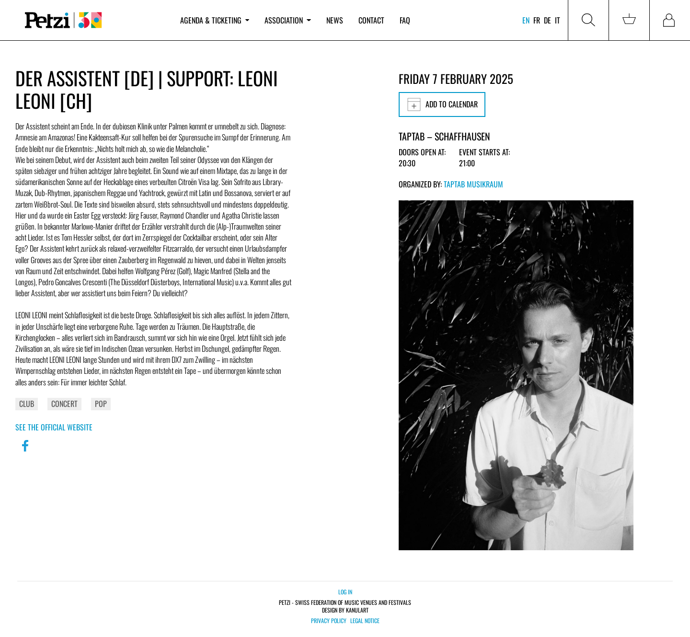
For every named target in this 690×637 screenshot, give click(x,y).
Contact (371, 20)
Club (26, 403)
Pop (101, 403)
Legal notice (365, 621)
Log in (345, 592)
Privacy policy (328, 621)
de (547, 20)
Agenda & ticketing (214, 20)
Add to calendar (442, 104)
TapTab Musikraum (473, 184)
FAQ (405, 20)
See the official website (53, 427)
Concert (64, 403)
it (557, 20)
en (525, 20)
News (334, 20)
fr (536, 20)
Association (287, 20)
